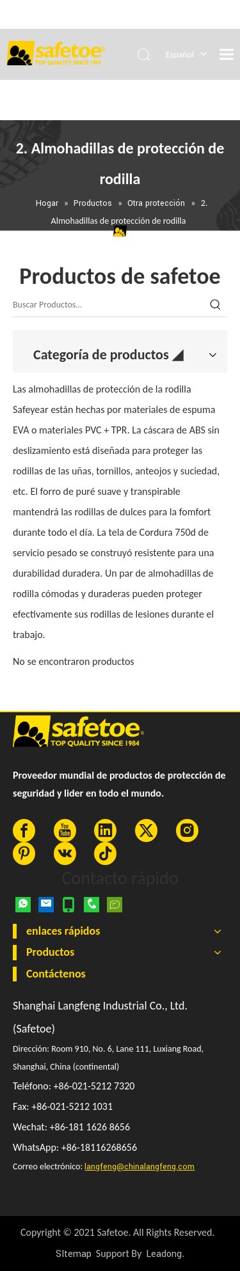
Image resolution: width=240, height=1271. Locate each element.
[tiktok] (105, 853)
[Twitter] (146, 830)
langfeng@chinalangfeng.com (139, 1167)
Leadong (164, 1254)
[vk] (65, 853)
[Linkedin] (105, 830)
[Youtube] (65, 830)
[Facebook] (24, 830)
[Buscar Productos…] (108, 304)
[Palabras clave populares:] (215, 304)
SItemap (74, 1254)
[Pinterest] (24, 853)
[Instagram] (187, 830)
